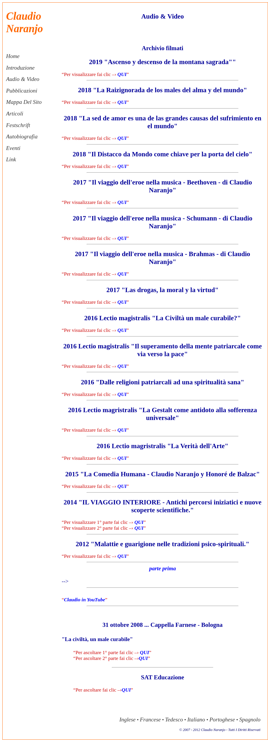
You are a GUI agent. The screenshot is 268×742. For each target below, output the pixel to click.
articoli (14, 114)
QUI (122, 74)
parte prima (162, 568)
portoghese (222, 719)
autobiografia (22, 136)
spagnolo (249, 719)
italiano (196, 719)
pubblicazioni (21, 91)
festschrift (18, 125)
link (11, 159)
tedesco (174, 719)
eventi (13, 148)
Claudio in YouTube (84, 599)
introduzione (20, 68)
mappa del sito (24, 102)
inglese (127, 719)
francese (150, 719)
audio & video (22, 79)
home (12, 56)
